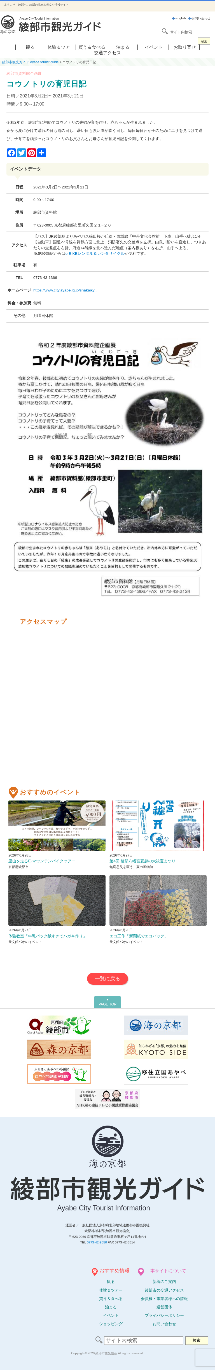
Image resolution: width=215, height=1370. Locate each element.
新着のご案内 (164, 1281)
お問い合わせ (199, 18)
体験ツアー (111, 1290)
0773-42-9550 (97, 1242)
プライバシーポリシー (164, 1315)
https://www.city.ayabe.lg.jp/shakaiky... (65, 290)
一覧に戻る (107, 978)
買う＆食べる (91, 47)
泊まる (123, 47)
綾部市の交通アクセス (164, 1290)
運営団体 (164, 1307)
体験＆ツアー (61, 47)
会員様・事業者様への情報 (164, 1298)
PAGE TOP (107, 1002)
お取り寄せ (185, 47)
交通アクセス (107, 52)
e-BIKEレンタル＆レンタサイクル (95, 253)
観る (30, 47)
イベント (154, 47)
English (179, 18)
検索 (204, 41)
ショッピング (111, 1324)
